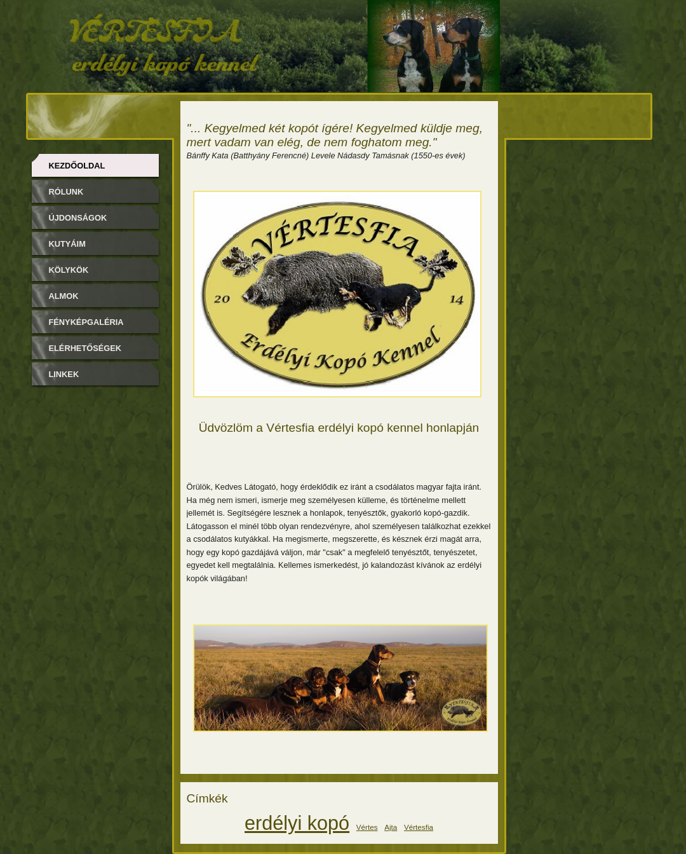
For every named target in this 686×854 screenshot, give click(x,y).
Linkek (64, 374)
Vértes (367, 827)
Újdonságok (78, 218)
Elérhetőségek (85, 348)
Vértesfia (418, 827)
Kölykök (69, 270)
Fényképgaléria (86, 322)
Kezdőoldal (77, 165)
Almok (64, 296)
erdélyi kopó (297, 823)
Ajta (390, 827)
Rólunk (66, 191)
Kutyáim (67, 244)
